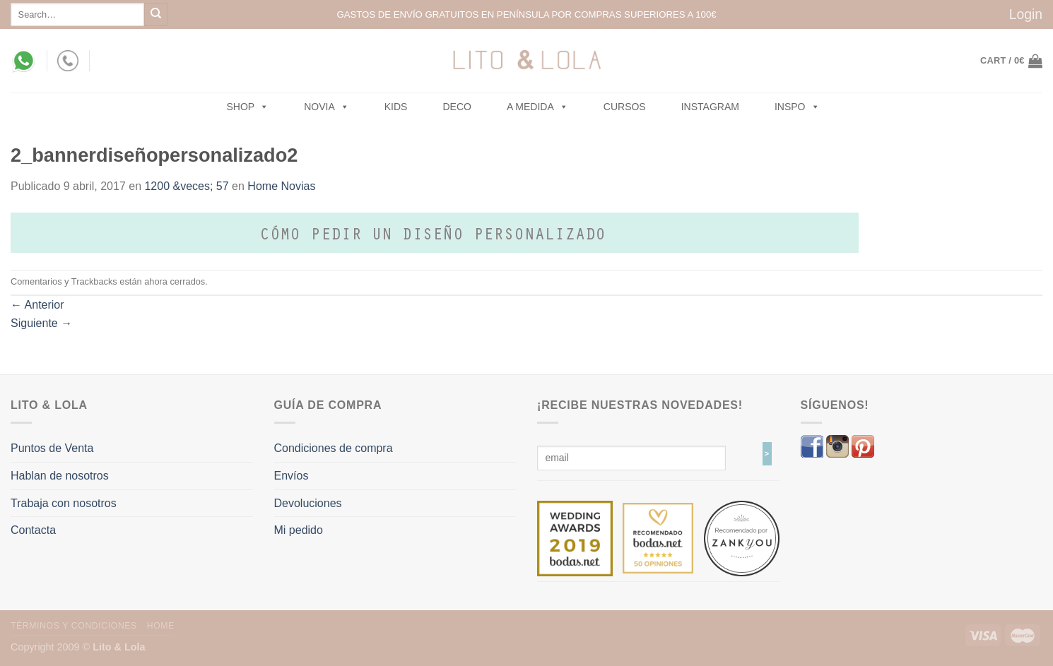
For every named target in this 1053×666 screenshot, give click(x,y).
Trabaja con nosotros (64, 503)
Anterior (37, 305)
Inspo (797, 106)
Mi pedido (298, 530)
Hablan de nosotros (60, 476)
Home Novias (281, 186)
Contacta (33, 530)
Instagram (710, 106)
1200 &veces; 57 (186, 186)
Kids (396, 106)
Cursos (625, 106)
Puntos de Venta (52, 448)
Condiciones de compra (333, 448)
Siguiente (41, 323)
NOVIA (326, 106)
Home (161, 626)
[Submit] (155, 14)
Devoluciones (308, 503)
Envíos (291, 476)
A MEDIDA (537, 106)
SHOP (248, 106)
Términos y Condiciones (74, 626)
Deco (456, 106)
